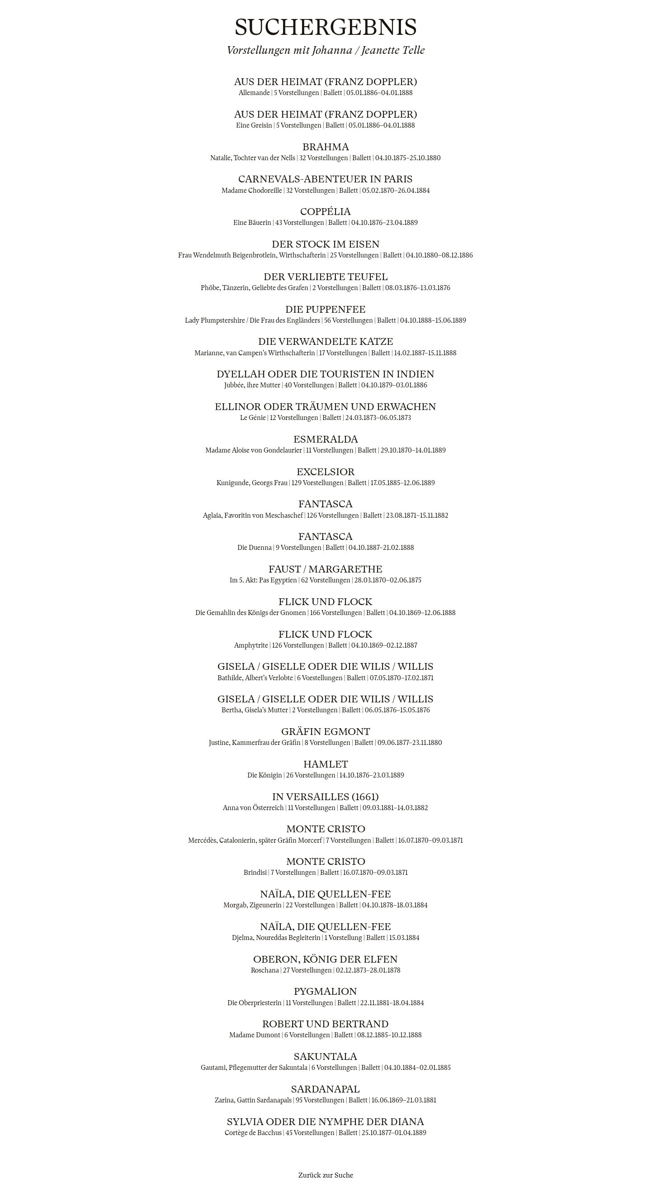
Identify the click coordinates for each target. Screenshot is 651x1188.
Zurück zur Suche (325, 1175)
